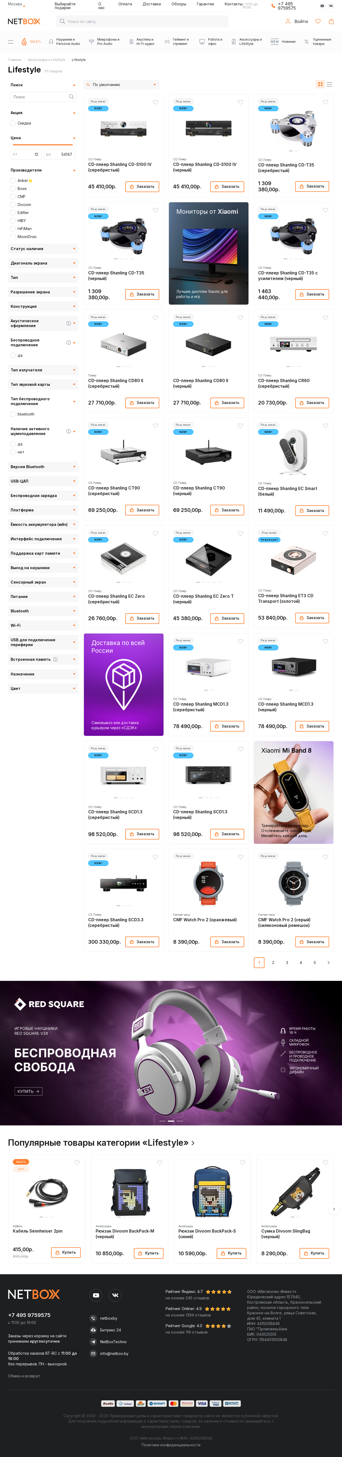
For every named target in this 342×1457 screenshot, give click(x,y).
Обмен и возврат (24, 1376)
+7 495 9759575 (287, 6)
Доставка (152, 4)
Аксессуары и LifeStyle (46, 60)
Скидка (24, 123)
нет (21, 452)
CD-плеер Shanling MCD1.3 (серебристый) (200, 707)
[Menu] (10, 41)
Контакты (233, 4)
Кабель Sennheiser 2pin (38, 1231)
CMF (22, 196)
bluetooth (26, 414)
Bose (22, 188)
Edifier (23, 212)
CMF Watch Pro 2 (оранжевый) (205, 919)
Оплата (125, 4)
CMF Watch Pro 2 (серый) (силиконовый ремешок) (284, 922)
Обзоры (179, 4)
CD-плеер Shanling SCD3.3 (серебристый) (115, 922)
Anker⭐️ (25, 180)
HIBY (22, 220)
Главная (14, 60)
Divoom (24, 204)
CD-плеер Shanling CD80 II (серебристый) (115, 383)
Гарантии (205, 4)
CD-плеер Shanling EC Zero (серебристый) (116, 599)
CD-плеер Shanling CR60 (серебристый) (284, 383)
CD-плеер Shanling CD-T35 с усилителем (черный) (288, 275)
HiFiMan (25, 228)
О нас (101, 6)
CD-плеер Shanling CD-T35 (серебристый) (286, 167)
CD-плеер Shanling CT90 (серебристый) (114, 490)
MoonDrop (27, 236)
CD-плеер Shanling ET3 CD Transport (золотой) (285, 598)
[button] (118, 366)
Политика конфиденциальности (171, 1445)
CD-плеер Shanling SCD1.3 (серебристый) (115, 814)
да (20, 355)
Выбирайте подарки (65, 6)
